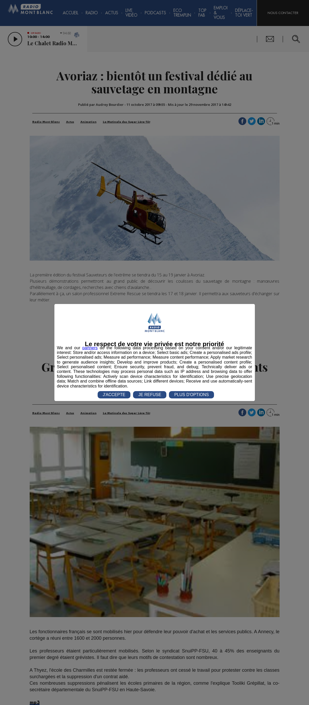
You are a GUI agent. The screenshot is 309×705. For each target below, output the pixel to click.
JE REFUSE (149, 394)
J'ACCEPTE (114, 394)
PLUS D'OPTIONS (191, 394)
